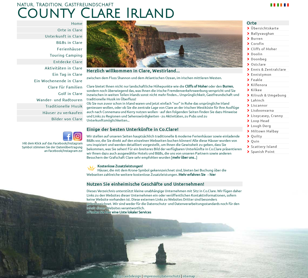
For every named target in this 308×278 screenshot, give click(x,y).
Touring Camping (66, 55)
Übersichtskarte (265, 28)
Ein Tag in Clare (67, 74)
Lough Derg (261, 125)
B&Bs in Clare (69, 42)
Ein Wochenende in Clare (58, 80)
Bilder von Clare (67, 118)
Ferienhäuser (70, 48)
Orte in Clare (70, 29)
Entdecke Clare (68, 61)
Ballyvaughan (262, 33)
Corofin (257, 43)
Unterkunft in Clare (64, 36)
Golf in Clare (70, 93)
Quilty (256, 136)
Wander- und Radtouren (60, 99)
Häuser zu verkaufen (63, 112)
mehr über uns (183, 157)
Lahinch (257, 100)
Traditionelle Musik (64, 105)
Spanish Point (263, 151)
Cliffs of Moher (264, 49)
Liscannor (259, 105)
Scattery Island (264, 146)
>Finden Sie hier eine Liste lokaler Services (119, 212)
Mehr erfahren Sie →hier (197, 174)
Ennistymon (261, 74)
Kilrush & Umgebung (268, 95)
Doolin (257, 54)
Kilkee (256, 90)
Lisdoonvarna (262, 110)
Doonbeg (259, 59)
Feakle (257, 79)
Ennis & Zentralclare (268, 69)
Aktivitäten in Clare (64, 67)
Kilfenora (259, 84)
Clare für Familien (65, 86)
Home (77, 23)
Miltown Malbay (265, 131)
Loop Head (260, 120)
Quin (255, 141)
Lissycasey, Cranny (267, 115)
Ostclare (258, 64)
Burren (257, 38)
